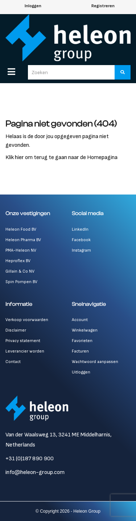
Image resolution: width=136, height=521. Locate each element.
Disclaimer (15, 330)
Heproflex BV (17, 261)
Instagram (81, 250)
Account (80, 320)
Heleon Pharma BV (23, 240)
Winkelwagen (85, 330)
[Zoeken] (123, 72)
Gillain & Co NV (19, 271)
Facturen (80, 351)
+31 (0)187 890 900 (29, 458)
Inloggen (33, 6)
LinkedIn (80, 229)
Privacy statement (22, 340)
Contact (13, 361)
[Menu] (11, 71)
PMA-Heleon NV (20, 250)
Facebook (81, 240)
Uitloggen (81, 372)
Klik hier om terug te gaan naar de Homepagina (61, 157)
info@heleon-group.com (35, 472)
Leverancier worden (24, 351)
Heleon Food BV (20, 229)
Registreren (103, 6)
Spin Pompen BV (21, 282)
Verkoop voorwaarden (26, 320)
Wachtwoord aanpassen (95, 361)
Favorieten (82, 340)
